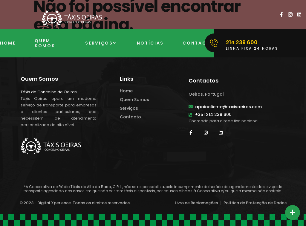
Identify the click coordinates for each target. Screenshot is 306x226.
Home (8, 43)
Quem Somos (45, 43)
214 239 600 (242, 42)
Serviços (101, 43)
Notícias (150, 43)
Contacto (198, 43)
